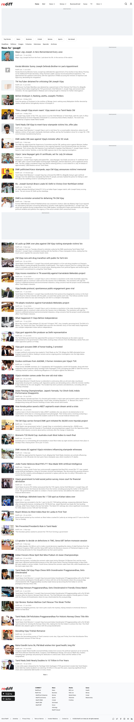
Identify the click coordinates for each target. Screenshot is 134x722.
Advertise (15, 718)
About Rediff (5, 718)
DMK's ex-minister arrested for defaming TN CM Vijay (39, 198)
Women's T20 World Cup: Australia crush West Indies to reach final (45, 435)
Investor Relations (53, 718)
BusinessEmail (75, 4)
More (99, 4)
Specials (46, 44)
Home (37, 4)
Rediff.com (80, 718)
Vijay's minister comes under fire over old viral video (39, 375)
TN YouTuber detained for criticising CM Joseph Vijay (39, 81)
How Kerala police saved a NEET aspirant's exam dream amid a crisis (46, 406)
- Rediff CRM (38, 702)
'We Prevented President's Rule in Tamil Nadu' (36, 526)
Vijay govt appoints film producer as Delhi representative (41, 332)
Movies (50, 39)
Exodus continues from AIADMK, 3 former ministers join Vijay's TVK (46, 361)
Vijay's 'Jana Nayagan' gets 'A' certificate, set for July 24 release (44, 154)
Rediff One (38, 692)
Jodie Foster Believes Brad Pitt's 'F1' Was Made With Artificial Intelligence (48, 464)
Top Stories (7, 39)
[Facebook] (121, 719)
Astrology (54, 707)
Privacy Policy (26, 718)
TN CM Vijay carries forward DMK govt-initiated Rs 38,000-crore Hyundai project (51, 421)
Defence (13, 44)
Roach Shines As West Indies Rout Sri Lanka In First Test (41, 512)
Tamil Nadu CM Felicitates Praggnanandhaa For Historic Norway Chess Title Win (52, 616)
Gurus (85, 4)
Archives (54, 44)
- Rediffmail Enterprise (41, 695)
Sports (60, 39)
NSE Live (71, 692)
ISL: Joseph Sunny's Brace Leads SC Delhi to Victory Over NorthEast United (49, 184)
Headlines (5, 44)
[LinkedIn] (132, 719)
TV (91, 4)
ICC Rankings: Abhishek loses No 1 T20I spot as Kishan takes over (45, 497)
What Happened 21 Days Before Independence (36, 318)
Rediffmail (38, 690)
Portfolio (71, 700)
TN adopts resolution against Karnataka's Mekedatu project (42, 303)
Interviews (37, 44)
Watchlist (71, 697)
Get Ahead (55, 702)
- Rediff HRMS (39, 700)
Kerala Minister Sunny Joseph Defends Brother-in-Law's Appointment (46, 66)
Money (63, 4)
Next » (45, 675)
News (52, 4)
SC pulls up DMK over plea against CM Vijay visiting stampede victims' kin (49, 244)
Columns (28, 44)
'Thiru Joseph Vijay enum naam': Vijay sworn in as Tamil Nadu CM (45, 110)
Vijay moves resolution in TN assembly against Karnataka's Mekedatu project (50, 273)
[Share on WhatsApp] (113, 719)
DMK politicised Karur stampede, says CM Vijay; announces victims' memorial (50, 169)
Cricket (40, 39)
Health (87, 690)
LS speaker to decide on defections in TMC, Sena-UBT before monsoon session (51, 541)
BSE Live (71, 690)
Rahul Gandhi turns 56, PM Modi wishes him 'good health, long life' (45, 645)
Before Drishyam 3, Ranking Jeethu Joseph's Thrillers (39, 96)
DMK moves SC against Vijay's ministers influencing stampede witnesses (48, 449)
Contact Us (65, 718)
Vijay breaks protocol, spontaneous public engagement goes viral (44, 288)
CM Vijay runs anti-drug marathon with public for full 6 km (41, 258)
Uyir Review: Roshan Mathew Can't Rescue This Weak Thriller (43, 602)
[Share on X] (117, 719)
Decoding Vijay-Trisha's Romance (30, 631)
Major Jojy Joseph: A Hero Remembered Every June (39, 52)
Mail (43, 4)
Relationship (89, 697)
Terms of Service (39, 718)
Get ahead (71, 39)
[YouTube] (128, 719)
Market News (72, 695)
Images (20, 44)
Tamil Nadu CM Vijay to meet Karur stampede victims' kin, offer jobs (46, 125)
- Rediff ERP (38, 705)
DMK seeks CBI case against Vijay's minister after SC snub (41, 139)
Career (87, 695)
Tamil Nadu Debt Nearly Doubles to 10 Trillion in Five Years (42, 660)
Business (29, 39)
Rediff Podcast (56, 710)
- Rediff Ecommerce (40, 697)
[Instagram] (124, 719)
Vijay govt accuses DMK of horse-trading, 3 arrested (38, 347)
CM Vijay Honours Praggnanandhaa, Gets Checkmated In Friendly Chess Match (51, 588)
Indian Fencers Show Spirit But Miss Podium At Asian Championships (46, 555)
